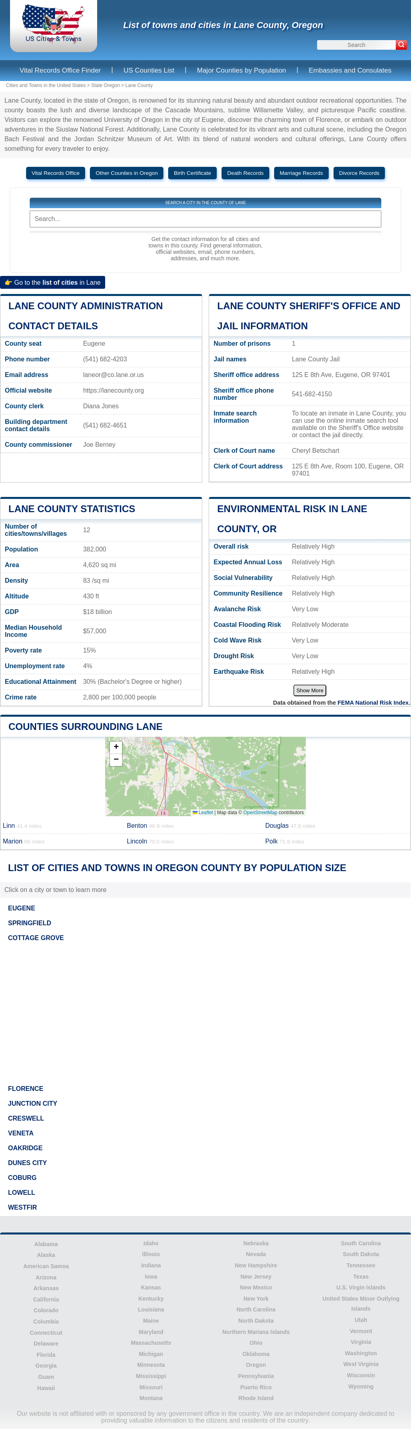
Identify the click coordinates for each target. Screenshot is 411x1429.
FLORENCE (25, 1088)
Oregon (256, 1365)
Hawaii (46, 1388)
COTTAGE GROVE (36, 937)
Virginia (361, 1342)
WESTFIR (22, 1207)
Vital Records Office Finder (60, 70)
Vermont (361, 1331)
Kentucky (151, 1298)
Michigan (151, 1354)
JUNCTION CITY (32, 1103)
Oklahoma (256, 1354)
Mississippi (151, 1376)
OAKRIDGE (25, 1148)
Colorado (46, 1310)
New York (256, 1298)
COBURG (22, 1177)
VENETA (21, 1133)
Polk (285, 841)
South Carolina (361, 1243)
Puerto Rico (256, 1387)
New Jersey (255, 1276)
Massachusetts (151, 1343)
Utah (361, 1320)
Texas (361, 1276)
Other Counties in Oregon (127, 173)
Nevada (256, 1254)
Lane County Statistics (71, 508)
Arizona (46, 1277)
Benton (150, 825)
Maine (151, 1321)
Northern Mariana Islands (256, 1332)
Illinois (151, 1254)
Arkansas (46, 1288)
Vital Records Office (56, 173)
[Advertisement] (205, 1013)
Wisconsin (361, 1375)
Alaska (46, 1255)
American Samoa (46, 1266)
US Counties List (149, 70)
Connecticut (46, 1333)
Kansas (151, 1287)
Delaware (46, 1343)
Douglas (290, 825)
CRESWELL (26, 1118)
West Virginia (360, 1364)
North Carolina (255, 1309)
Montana (151, 1398)
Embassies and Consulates (350, 70)
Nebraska (256, 1243)
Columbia (46, 1321)
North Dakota (256, 1321)
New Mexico (256, 1287)
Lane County (139, 85)
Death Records (245, 173)
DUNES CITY (27, 1162)
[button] (116, 748)
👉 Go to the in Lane (52, 282)
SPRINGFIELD (29, 923)
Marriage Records (301, 173)
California (46, 1299)
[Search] (401, 45)
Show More (309, 690)
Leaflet (203, 812)
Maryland (151, 1332)
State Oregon (105, 85)
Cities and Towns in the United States (46, 85)
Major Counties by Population (241, 70)
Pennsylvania (256, 1376)
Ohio (256, 1343)
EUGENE (21, 908)
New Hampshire (256, 1265)
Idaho (151, 1243)
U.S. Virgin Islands (361, 1287)
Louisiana (151, 1309)
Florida (46, 1355)
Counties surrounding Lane (85, 726)
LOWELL (21, 1192)
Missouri (151, 1387)
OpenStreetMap (260, 812)
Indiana (151, 1265)
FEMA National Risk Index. (374, 702)
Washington (361, 1353)
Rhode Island (256, 1398)
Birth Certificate (192, 173)
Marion (24, 841)
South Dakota (361, 1254)
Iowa (151, 1276)
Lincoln (150, 841)
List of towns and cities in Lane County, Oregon (223, 25)
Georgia (46, 1365)
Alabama (46, 1244)
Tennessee (361, 1265)
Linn (22, 825)
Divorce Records (359, 173)
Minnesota (151, 1365)
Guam (46, 1377)
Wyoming (361, 1386)
